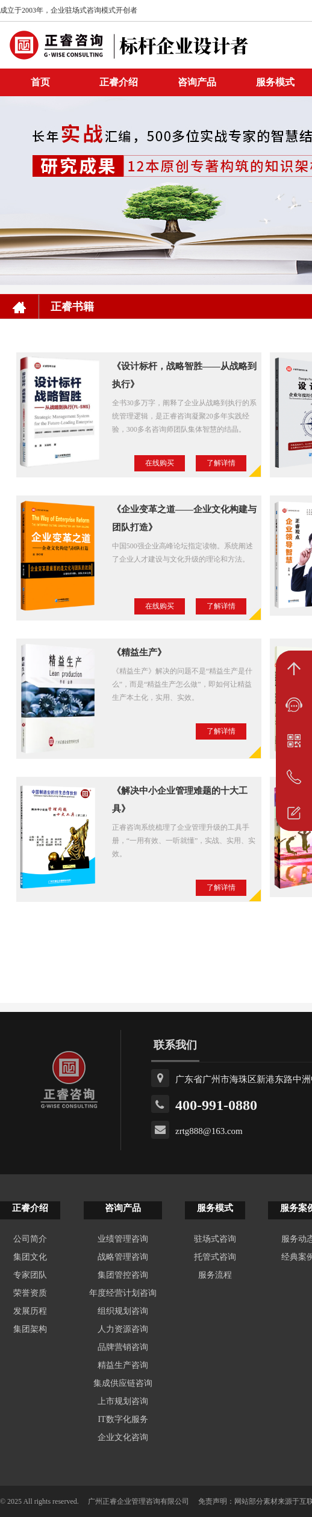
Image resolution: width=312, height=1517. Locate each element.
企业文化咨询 (123, 1437)
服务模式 (215, 1208)
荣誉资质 (30, 1293)
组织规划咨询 (123, 1311)
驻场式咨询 (215, 1238)
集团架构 (30, 1329)
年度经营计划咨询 (123, 1293)
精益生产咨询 (123, 1365)
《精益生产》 (139, 652)
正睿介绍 (30, 1208)
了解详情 (221, 463)
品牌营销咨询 (123, 1347)
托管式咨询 (215, 1256)
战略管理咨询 (123, 1256)
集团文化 (30, 1256)
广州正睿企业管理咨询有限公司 (138, 1501)
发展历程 (30, 1311)
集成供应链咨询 (122, 1383)
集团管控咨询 (123, 1274)
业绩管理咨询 (123, 1238)
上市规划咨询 (123, 1401)
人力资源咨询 (123, 1329)
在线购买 (159, 463)
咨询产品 (197, 82)
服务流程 (215, 1274)
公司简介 (30, 1238)
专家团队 (30, 1274)
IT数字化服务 (123, 1419)
